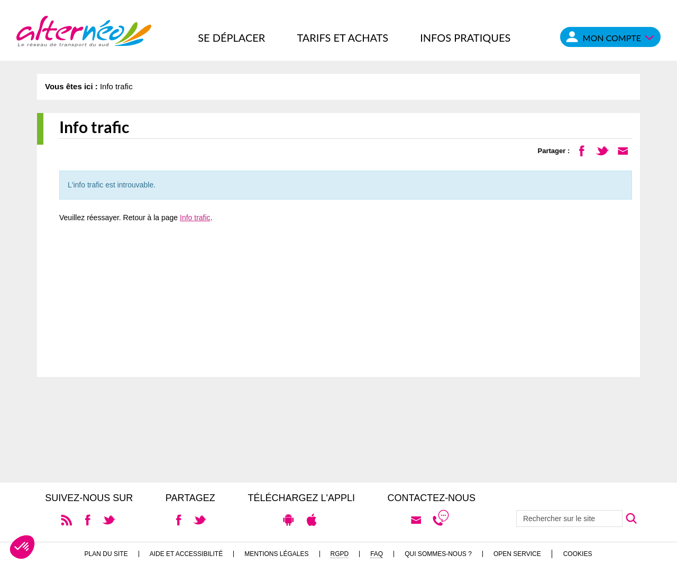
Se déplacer (231, 37)
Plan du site (106, 554)
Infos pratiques (465, 37)
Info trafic (195, 217)
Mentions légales (276, 554)
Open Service (517, 554)
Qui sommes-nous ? (438, 554)
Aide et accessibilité (186, 554)
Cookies (577, 554)
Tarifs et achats (342, 37)
